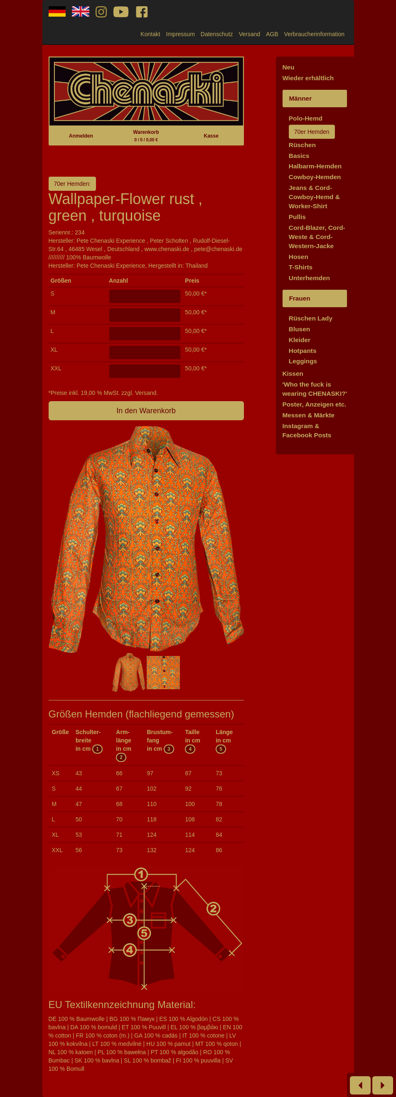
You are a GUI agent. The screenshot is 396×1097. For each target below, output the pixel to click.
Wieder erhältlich (308, 77)
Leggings (303, 361)
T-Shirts (300, 267)
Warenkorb (146, 135)
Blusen (299, 329)
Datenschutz (217, 34)
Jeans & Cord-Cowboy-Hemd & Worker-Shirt (314, 197)
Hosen (298, 256)
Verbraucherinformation (314, 34)
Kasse (211, 136)
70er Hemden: (72, 183)
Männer (300, 98)
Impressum (180, 34)
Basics (299, 155)
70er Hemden (312, 131)
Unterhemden (309, 277)
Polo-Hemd (305, 118)
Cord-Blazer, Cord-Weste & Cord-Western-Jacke (317, 236)
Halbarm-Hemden (315, 166)
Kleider (299, 339)
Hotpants (303, 350)
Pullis (297, 216)
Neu (288, 67)
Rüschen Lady (310, 318)
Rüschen (302, 144)
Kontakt (150, 34)
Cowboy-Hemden (315, 176)
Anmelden (81, 136)
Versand (249, 34)
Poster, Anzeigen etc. (314, 404)
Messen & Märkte (308, 415)
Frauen (299, 298)
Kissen (292, 373)
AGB (272, 34)
